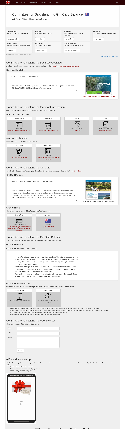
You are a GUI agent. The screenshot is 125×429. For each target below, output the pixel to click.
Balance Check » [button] (13, 39)
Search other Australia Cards (109, 56)
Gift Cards (23, 2)
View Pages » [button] (98, 39)
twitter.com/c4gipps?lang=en (19, 157)
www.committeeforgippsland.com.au (19, 130)
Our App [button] (43, 2)
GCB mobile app (77, 171)
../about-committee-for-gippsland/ (48, 130)
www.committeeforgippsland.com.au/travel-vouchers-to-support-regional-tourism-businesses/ (20, 228)
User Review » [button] (41, 51)
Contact (57, 2)
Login (116, 2)
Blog (50, 2)
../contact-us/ (77, 130)
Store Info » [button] (68, 39)
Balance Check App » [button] (72, 51)
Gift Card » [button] (11, 51)
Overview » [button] (40, 39)
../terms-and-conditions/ (106, 130)
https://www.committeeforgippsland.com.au (66, 66)
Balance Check (33, 2)
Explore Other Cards (48, 227)
